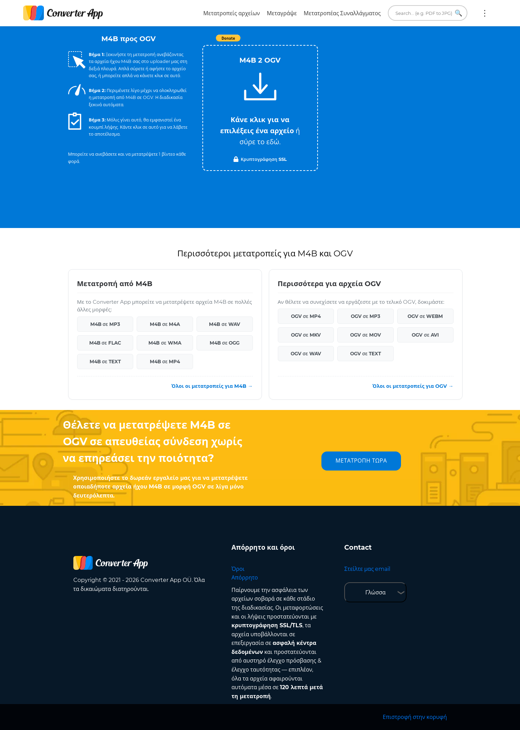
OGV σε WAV (306, 353)
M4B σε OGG (225, 343)
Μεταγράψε (282, 13)
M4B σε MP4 (165, 361)
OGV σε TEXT (365, 353)
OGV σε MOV (365, 335)
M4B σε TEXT (105, 361)
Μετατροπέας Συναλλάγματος (342, 13)
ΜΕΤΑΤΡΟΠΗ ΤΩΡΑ (361, 460)
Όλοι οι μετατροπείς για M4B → (212, 386)
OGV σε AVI (425, 335)
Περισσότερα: (485, 13)
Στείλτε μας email (367, 569)
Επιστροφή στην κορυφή (415, 717)
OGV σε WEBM (425, 316)
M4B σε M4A (165, 324)
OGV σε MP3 (366, 316)
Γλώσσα (375, 592)
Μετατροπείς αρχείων (231, 13)
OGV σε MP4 (306, 316)
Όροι (238, 569)
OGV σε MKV (306, 335)
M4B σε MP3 (105, 324)
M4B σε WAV (224, 324)
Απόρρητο (244, 577)
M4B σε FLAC (105, 343)
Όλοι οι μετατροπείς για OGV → (412, 386)
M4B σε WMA (164, 343)
